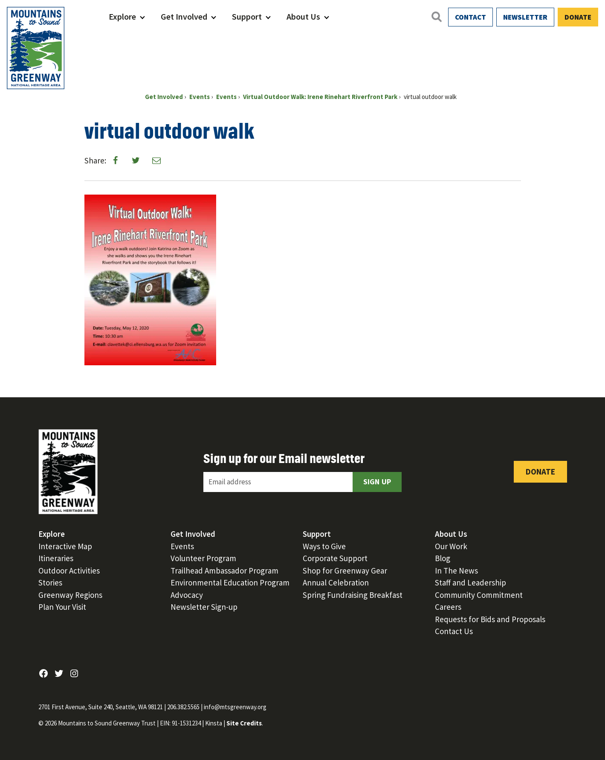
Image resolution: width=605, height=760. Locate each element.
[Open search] (436, 17)
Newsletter (525, 17)
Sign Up (377, 481)
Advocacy (187, 595)
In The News (456, 570)
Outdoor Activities (69, 570)
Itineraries (55, 558)
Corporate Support (335, 558)
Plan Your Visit (62, 607)
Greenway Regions (70, 595)
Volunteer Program (203, 558)
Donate (577, 17)
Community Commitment (479, 595)
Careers (448, 607)
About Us (303, 16)
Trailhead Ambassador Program (224, 570)
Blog (442, 558)
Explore (122, 16)
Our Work (451, 546)
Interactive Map (65, 546)
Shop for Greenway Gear (345, 570)
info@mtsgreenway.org (235, 707)
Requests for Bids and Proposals (490, 619)
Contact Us (454, 631)
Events (182, 546)
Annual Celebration (336, 582)
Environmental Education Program (230, 582)
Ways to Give (324, 546)
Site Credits (244, 723)
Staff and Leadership (470, 582)
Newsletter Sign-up (204, 607)
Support (247, 16)
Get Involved (184, 16)
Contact (470, 17)
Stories (50, 582)
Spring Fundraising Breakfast (352, 595)
